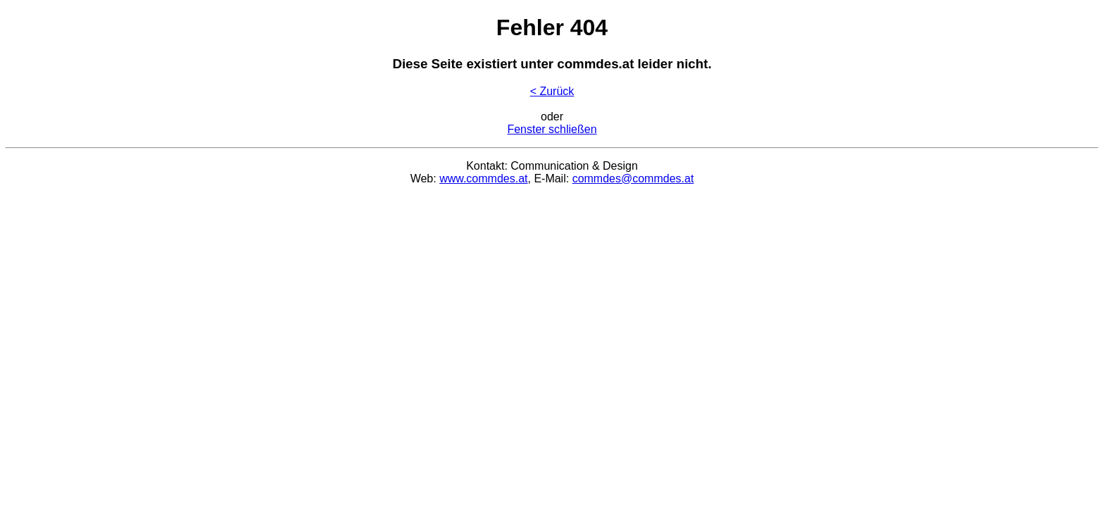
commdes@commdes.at (633, 178)
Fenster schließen (551, 129)
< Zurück (552, 91)
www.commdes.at (483, 178)
